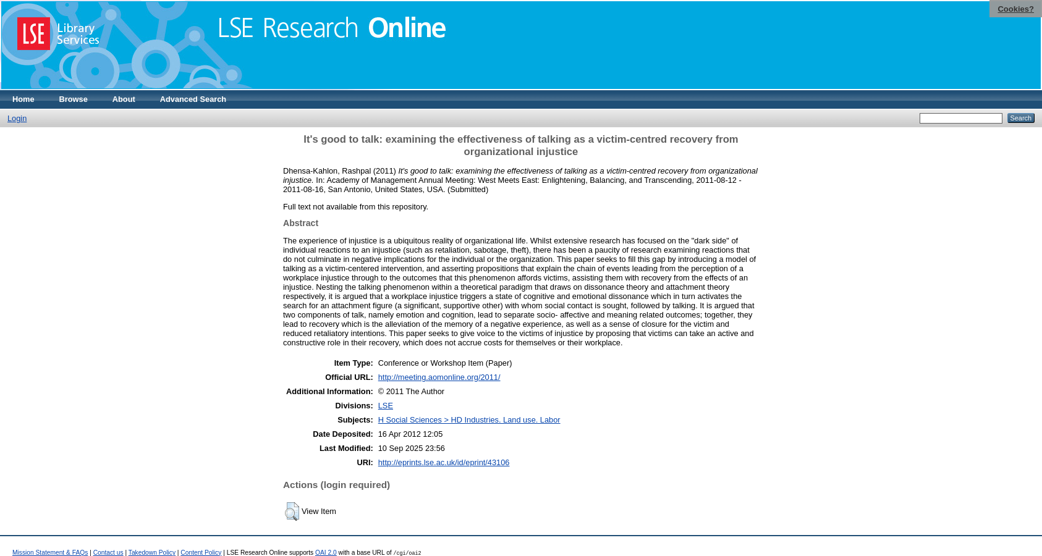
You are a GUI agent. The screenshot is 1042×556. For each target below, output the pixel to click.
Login (17, 118)
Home (23, 99)
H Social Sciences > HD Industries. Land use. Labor (469, 419)
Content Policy (200, 552)
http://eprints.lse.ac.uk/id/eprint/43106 (444, 462)
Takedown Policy (152, 552)
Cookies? (1016, 9)
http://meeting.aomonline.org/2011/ (439, 377)
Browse (73, 99)
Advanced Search (193, 99)
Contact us (108, 552)
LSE (385, 405)
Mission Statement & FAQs (50, 552)
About (123, 99)
